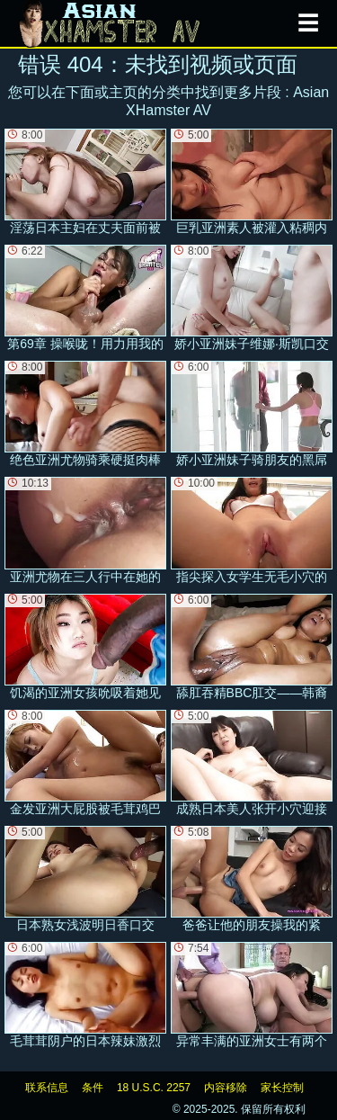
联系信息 (46, 1087)
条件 (92, 1087)
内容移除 (225, 1087)
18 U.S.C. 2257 (154, 1087)
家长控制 (282, 1087)
